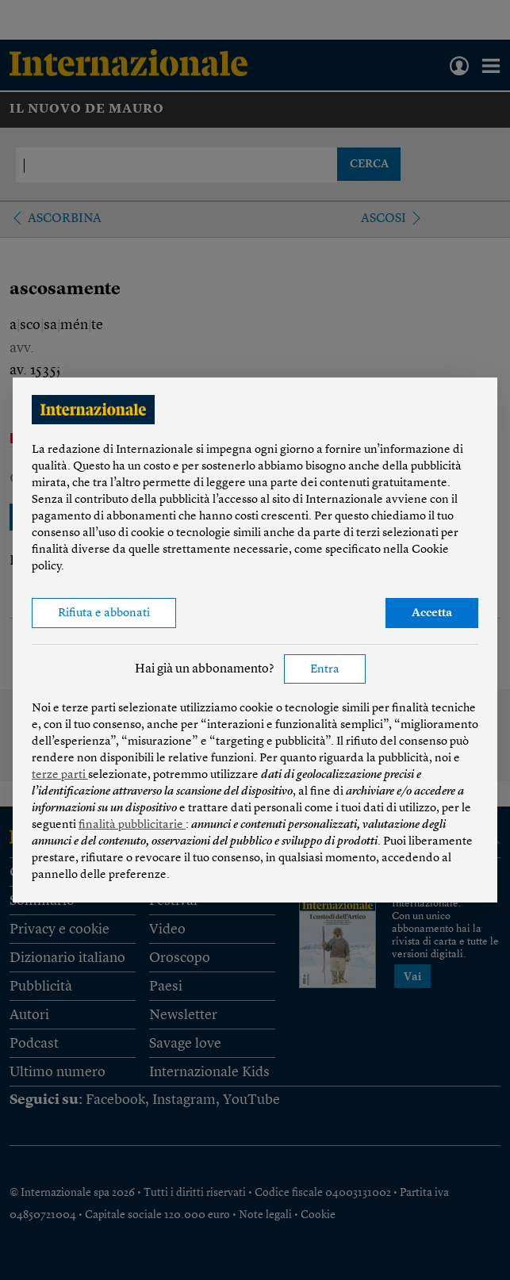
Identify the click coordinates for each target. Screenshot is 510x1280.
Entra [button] (324, 670)
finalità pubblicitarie (132, 825)
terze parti (60, 775)
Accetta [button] (432, 613)
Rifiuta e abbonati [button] (104, 613)
